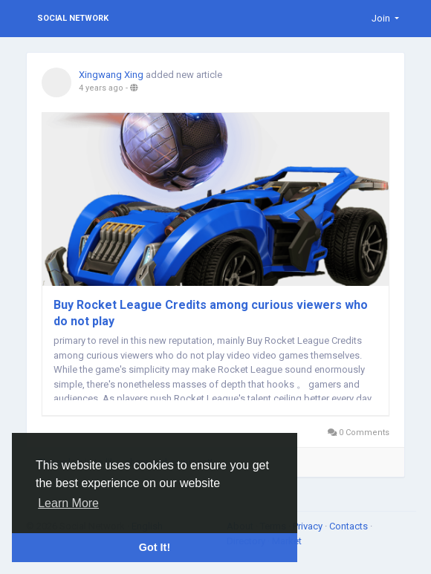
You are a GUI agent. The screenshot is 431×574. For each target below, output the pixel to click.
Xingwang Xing (111, 74)
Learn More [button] (68, 503)
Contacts (349, 526)
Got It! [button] (154, 547)
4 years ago (101, 88)
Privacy (309, 526)
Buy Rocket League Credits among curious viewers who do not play (211, 313)
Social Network (72, 18)
